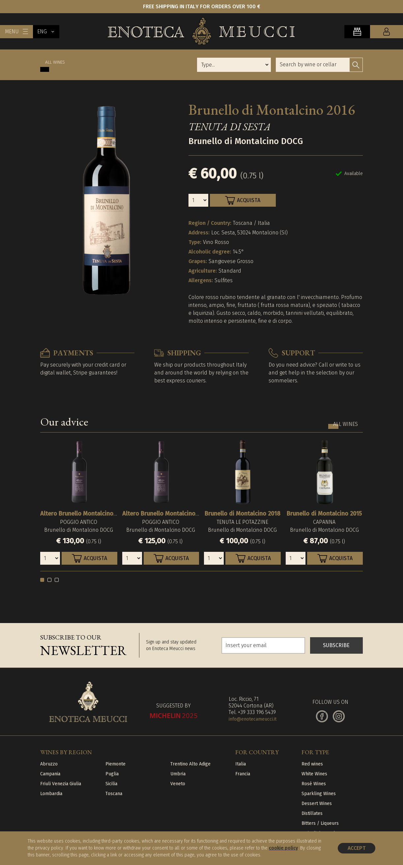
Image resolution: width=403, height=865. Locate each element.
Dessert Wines (317, 803)
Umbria (178, 774)
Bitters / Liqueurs (320, 823)
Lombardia (51, 793)
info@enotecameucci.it (252, 719)
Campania (50, 774)
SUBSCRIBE (336, 645)
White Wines (314, 774)
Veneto (177, 784)
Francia (242, 774)
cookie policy (283, 848)
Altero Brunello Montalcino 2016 (83, 513)
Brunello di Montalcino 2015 (324, 513)
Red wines (312, 764)
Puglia (112, 774)
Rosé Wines (314, 784)
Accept (356, 848)
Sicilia (111, 784)
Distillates (312, 813)
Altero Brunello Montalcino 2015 (165, 513)
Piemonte (115, 764)
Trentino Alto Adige (190, 764)
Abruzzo (49, 764)
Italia (240, 764)
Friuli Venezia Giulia (60, 784)
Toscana (113, 793)
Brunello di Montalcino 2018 (242, 513)
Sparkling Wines (319, 793)
